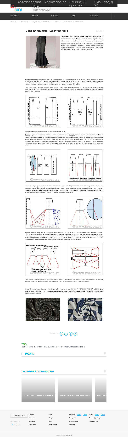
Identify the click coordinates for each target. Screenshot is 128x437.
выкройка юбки (55, 346)
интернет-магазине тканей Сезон (81, 288)
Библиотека (32, 422)
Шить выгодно (93, 419)
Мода (50, 419)
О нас (50, 412)
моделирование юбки (74, 346)
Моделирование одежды (38, 21)
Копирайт (72, 422)
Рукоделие (72, 416)
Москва (79, 412)
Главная (35, 16)
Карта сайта (17, 413)
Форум (51, 416)
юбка (24, 346)
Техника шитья (73, 419)
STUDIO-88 (69, 433)
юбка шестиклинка (37, 346)
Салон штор (94, 16)
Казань (85, 412)
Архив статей (53, 422)
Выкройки (23, 21)
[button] (104, 352)
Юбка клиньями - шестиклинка (68, 21)
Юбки (52, 21)
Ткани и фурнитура (95, 416)
